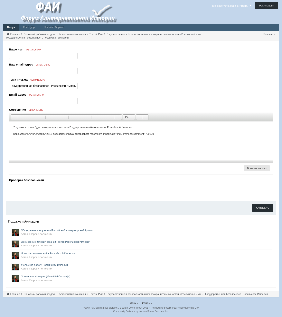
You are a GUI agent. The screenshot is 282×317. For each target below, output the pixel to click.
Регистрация (266, 5)
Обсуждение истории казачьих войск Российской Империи (55, 241)
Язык (134, 303)
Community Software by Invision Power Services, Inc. (141, 311)
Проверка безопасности (26, 180)
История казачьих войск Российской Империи (48, 253)
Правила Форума (54, 27)
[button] (14, 117)
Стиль (147, 303)
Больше (269, 34)
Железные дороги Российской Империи (44, 264)
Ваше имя (25, 49)
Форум (11, 27)
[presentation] (39, 190)
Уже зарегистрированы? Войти (231, 5)
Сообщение (26, 109)
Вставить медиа (257, 168)
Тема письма (27, 79)
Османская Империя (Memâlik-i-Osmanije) (45, 276)
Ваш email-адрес (29, 64)
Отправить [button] (262, 207)
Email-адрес (26, 94)
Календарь (29, 27)
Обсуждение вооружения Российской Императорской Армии (56, 230)
